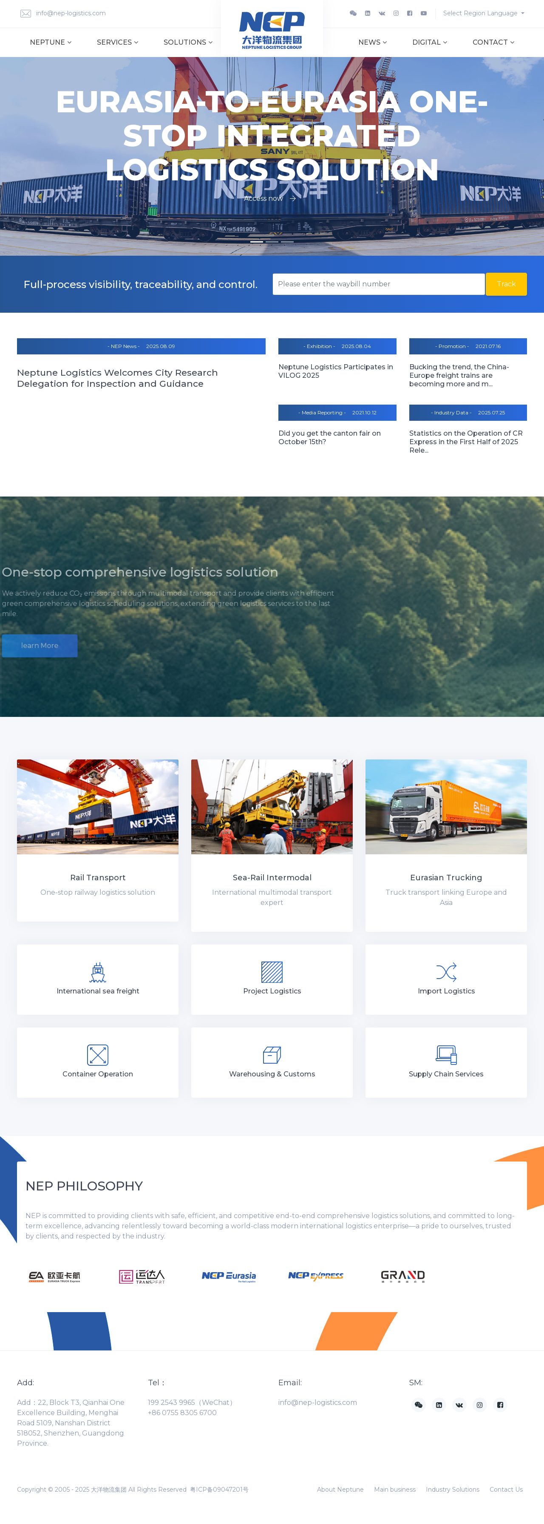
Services (117, 42)
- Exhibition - (319, 346)
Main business (395, 1489)
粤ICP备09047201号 (219, 1489)
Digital (429, 42)
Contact (493, 42)
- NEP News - (124, 346)
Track (506, 284)
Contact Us (506, 1489)
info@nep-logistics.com (63, 14)
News (372, 42)
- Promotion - (452, 346)
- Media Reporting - (322, 412)
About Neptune (340, 1489)
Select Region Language (481, 13)
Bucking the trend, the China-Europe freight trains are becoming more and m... (459, 375)
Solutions (188, 42)
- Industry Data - (451, 412)
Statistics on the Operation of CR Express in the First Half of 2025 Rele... (466, 441)
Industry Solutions (452, 1489)
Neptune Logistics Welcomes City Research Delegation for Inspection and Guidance (117, 378)
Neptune (50, 42)
